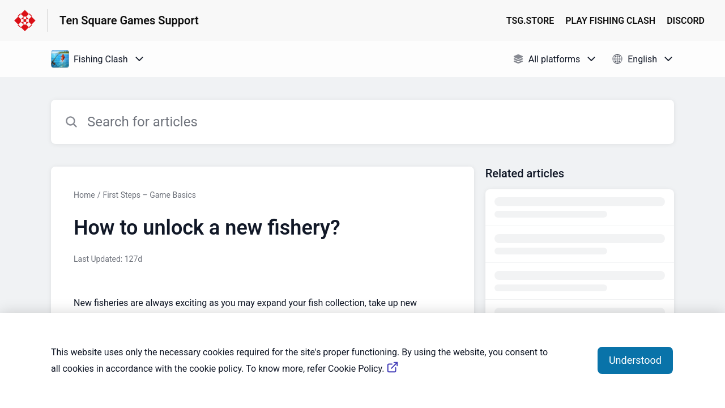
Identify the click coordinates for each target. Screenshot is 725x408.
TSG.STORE (530, 20)
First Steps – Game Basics (149, 194)
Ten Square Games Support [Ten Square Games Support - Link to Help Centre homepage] (129, 20)
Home (84, 194)
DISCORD (686, 20)
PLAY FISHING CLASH (610, 20)
